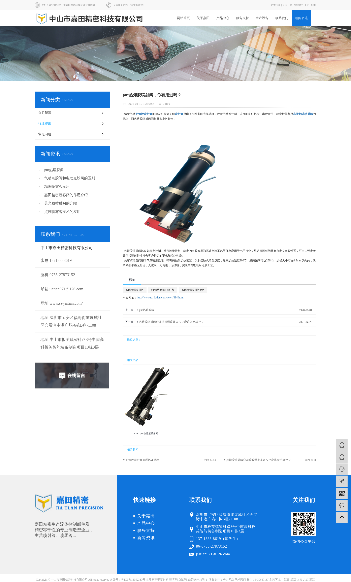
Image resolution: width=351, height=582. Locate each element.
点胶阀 (182, 579)
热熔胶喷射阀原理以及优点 (142, 459)
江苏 (287, 579)
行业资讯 (44, 123)
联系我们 (281, 18)
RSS (307, 5)
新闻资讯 (301, 18)
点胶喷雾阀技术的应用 (62, 212)
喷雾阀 (173, 579)
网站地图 (298, 5)
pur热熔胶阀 (54, 170)
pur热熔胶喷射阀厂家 (162, 289)
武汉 (293, 579)
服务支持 (242, 18)
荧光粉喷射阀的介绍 (60, 203)
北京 (306, 579)
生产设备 (262, 18)
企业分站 (287, 5)
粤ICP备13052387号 (133, 579)
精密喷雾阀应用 (57, 187)
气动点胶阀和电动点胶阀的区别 (69, 178)
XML (313, 5)
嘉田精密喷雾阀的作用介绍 (66, 195)
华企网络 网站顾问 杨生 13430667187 (246, 579)
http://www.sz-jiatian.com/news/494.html (160, 297)
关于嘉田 (203, 18)
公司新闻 (44, 113)
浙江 (312, 579)
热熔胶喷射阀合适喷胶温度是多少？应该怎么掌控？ (171, 321)
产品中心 (222, 18)
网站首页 (183, 18)
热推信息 (276, 5)
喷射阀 (164, 579)
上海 (299, 579)
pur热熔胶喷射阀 (134, 289)
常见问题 (44, 134)
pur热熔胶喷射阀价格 (193, 289)
